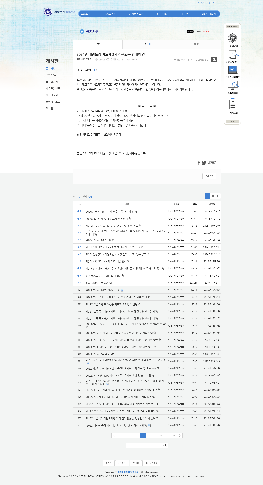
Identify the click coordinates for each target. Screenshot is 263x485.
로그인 (201, 2)
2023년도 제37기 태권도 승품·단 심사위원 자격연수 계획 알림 (119, 332)
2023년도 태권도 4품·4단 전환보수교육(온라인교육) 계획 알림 (119, 347)
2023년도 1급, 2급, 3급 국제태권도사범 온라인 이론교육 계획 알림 (122, 339)
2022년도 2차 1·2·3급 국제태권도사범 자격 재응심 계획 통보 (119, 396)
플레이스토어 (151, 463)
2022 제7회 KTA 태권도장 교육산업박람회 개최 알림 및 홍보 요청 (121, 368)
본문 (98, 44)
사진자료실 (52, 95)
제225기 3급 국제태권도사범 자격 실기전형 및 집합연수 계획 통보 (121, 389)
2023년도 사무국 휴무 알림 (100, 354)
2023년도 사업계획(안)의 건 (101, 290)
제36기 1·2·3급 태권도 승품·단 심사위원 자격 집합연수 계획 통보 (121, 404)
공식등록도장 (136, 13)
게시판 (184, 13)
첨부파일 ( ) (87, 70)
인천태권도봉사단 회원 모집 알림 (105, 275)
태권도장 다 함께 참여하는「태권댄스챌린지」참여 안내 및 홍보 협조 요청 (124, 359)
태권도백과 (110, 13)
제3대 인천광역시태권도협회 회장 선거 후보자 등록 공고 (117, 254)
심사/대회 (162, 13)
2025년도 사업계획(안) (100, 240)
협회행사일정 (208, 13)
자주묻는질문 (53, 88)
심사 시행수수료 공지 (99, 282)
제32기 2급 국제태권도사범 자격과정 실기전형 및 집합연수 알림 (120, 311)
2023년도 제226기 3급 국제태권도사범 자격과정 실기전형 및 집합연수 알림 (126, 323)
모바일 (136, 463)
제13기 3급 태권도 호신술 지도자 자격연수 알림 (111, 304)
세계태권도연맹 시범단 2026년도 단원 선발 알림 (113, 225)
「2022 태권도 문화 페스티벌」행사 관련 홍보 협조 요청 (115, 425)
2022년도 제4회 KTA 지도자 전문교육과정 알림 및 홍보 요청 (118, 375)
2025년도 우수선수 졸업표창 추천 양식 (108, 218)
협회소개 (85, 13)
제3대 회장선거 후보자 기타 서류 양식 (108, 261)
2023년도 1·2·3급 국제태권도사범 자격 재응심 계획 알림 (116, 297)
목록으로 (209, 176)
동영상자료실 (53, 101)
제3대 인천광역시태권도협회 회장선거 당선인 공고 (114, 247)
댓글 (147, 44)
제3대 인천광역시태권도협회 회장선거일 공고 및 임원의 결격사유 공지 (125, 268)
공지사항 (50, 68)
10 (173, 435)
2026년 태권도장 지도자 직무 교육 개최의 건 (111, 211)
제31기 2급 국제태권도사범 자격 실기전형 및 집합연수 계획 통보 (120, 411)
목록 (196, 44)
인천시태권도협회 (84, 59)
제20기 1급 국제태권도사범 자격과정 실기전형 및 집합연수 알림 (120, 318)
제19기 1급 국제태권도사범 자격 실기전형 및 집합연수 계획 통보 (120, 418)
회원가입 (211, 2)
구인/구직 (51, 75)
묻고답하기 (52, 81)
